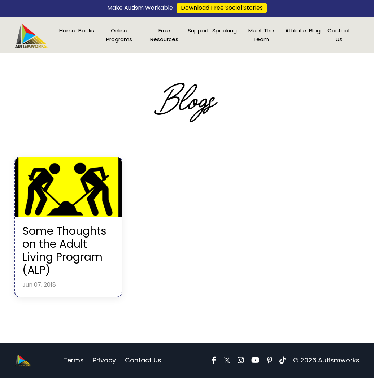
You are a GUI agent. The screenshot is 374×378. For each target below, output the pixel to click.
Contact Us (339, 35)
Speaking (224, 30)
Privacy (104, 360)
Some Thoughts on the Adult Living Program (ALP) (64, 251)
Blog (315, 30)
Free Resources (164, 35)
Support (198, 30)
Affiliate (295, 30)
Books (86, 30)
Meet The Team (261, 35)
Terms (73, 360)
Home (67, 30)
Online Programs (119, 35)
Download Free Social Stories (222, 8)
